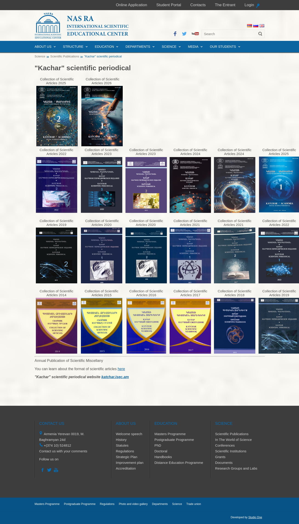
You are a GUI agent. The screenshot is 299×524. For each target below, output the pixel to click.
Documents (224, 463)
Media (193, 46)
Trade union (193, 504)
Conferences (225, 445)
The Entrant (225, 5)
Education (104, 46)
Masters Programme (170, 434)
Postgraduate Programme (174, 440)
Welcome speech (129, 434)
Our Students (223, 46)
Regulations (125, 451)
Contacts (198, 5)
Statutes (122, 445)
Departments (137, 46)
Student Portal (168, 5)
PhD (157, 445)
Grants (220, 457)
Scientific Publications (64, 56)
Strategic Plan (126, 457)
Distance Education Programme (178, 463)
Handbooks (163, 457)
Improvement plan (129, 463)
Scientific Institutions (230, 451)
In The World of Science (233, 440)
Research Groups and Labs (236, 468)
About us (43, 46)
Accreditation (126, 468)
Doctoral (160, 451)
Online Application (131, 5)
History (121, 440)
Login (249, 5)
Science (169, 46)
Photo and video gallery (133, 504)
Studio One (255, 517)
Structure (73, 46)
